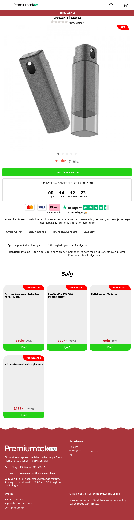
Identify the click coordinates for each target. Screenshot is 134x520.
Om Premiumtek (14, 507)
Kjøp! (67, 347)
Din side (74, 455)
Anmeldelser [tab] (37, 232)
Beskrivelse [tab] (14, 232)
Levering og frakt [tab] (65, 232)
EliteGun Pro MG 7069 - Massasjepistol (61, 295)
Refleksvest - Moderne (104, 294)
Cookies (73, 447)
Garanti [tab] (90, 232)
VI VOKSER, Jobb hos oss (83, 451)
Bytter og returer (14, 499)
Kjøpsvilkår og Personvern (20, 503)
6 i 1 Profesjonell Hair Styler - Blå (24, 364)
